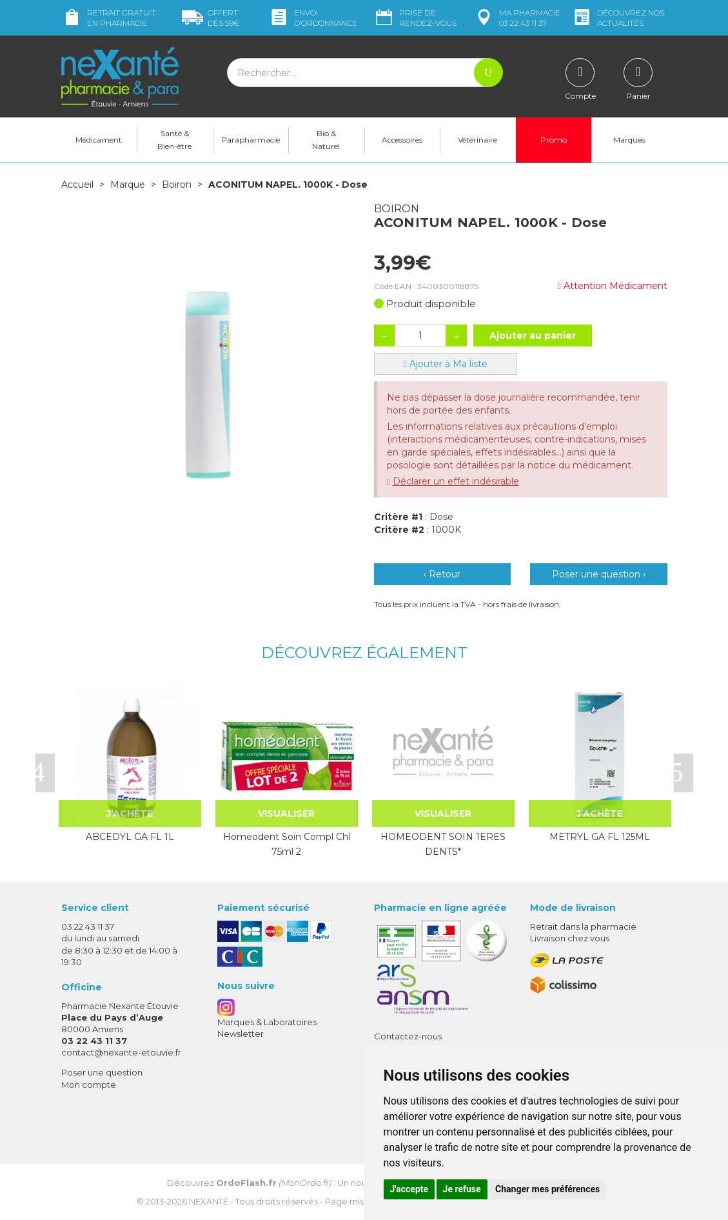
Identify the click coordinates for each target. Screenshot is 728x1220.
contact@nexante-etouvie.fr (121, 1052)
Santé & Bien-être (174, 139)
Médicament (98, 140)
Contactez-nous (408, 1036)
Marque (127, 184)
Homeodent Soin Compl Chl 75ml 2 (286, 844)
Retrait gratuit (108, 18)
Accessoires (402, 140)
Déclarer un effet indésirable (456, 481)
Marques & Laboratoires (267, 1022)
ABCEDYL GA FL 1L (130, 837)
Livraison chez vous (569, 938)
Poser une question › (598, 574)
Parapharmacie (250, 140)
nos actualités (617, 18)
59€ (210, 18)
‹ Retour (442, 574)
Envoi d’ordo (312, 18)
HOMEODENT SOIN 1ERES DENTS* (443, 844)
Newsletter (240, 1033)
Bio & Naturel (326, 139)
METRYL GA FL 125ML (599, 837)
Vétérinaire (477, 140)
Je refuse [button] (462, 1189)
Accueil (77, 184)
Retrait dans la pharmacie (583, 926)
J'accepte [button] (409, 1189)
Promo (553, 140)
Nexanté (208, 1201)
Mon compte (88, 1084)
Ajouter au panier (532, 335)
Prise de (415, 18)
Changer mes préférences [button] (547, 1189)
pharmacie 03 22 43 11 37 (516, 18)
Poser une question (102, 1072)
